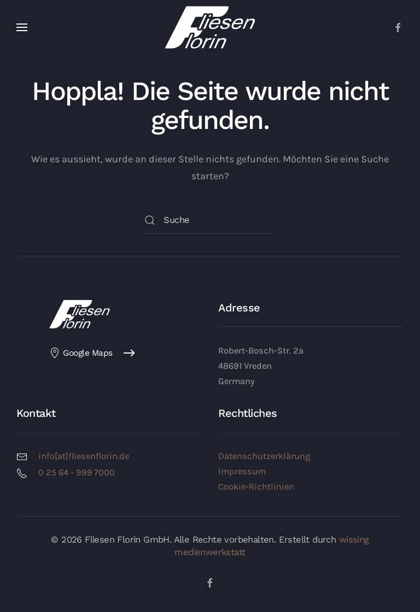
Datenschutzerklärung (264, 456)
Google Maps (81, 353)
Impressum (242, 471)
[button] (21, 27)
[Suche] (210, 220)
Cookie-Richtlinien (256, 486)
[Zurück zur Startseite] (210, 27)
